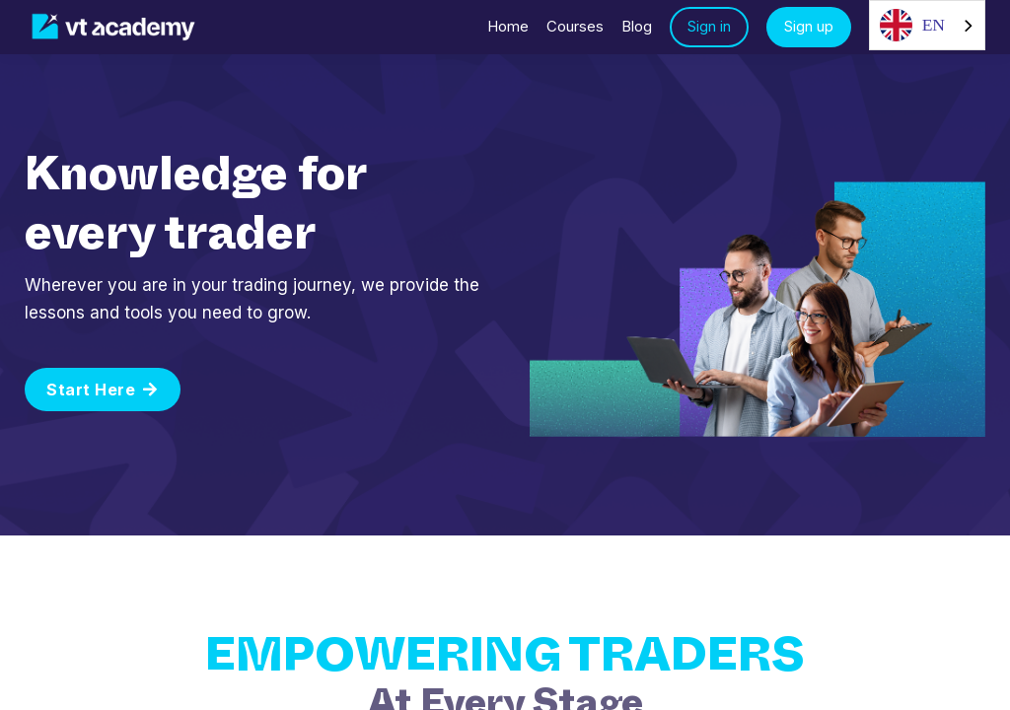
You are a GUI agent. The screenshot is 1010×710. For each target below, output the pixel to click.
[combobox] (927, 25)
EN (912, 25)
